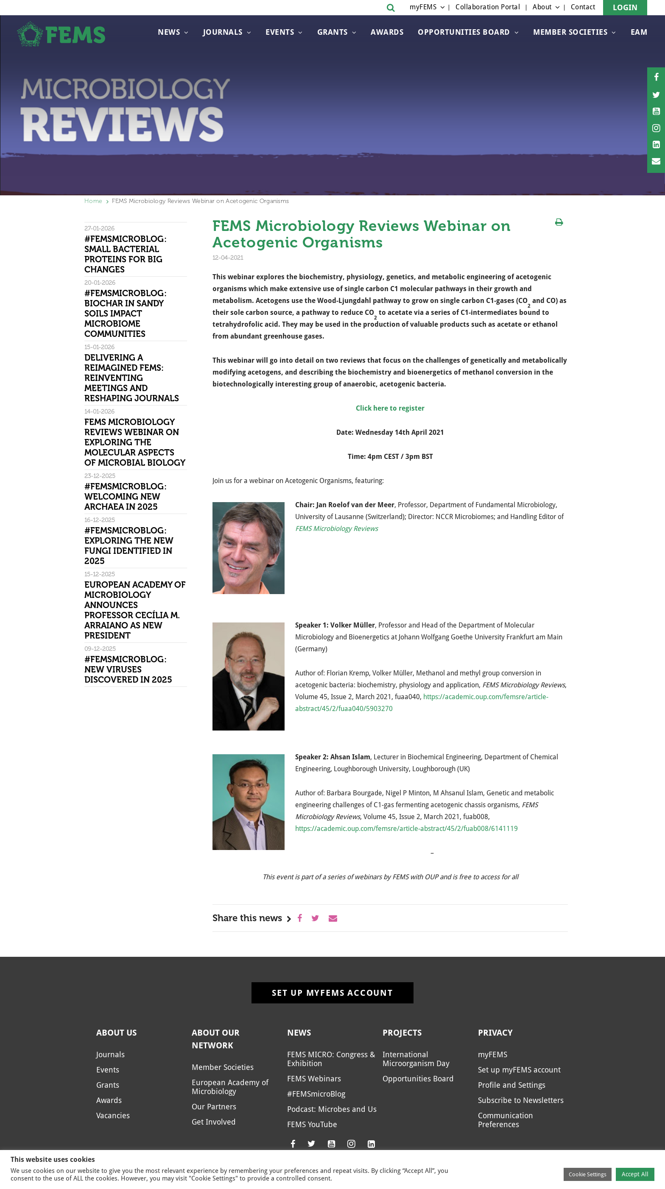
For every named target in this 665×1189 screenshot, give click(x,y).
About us (116, 1033)
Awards (387, 32)
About (542, 7)
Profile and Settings (511, 1085)
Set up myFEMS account (332, 993)
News (169, 32)
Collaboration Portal (487, 7)
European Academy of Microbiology (230, 1087)
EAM (639, 32)
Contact (583, 7)
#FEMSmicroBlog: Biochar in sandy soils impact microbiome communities (125, 313)
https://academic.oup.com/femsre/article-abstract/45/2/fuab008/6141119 (406, 829)
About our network (216, 1039)
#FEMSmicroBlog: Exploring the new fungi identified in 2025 (128, 545)
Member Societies (570, 32)
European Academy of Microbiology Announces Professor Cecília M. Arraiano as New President (135, 610)
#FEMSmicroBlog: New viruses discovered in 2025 (128, 669)
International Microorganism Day (416, 1059)
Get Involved (214, 1121)
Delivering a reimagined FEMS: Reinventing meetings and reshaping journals (131, 378)
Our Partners (214, 1106)
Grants (332, 32)
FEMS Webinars (314, 1078)
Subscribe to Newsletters (521, 1100)
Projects (402, 1033)
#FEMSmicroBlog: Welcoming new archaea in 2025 (125, 496)
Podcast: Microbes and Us (332, 1109)
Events (279, 32)
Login (625, 7)
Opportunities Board (464, 32)
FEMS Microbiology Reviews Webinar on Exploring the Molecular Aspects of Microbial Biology (134, 442)
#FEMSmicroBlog (316, 1093)
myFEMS (423, 7)
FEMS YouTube (312, 1124)
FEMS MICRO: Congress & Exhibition (331, 1059)
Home (93, 201)
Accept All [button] (635, 1174)
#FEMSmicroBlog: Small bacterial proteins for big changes (125, 254)
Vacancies (113, 1115)
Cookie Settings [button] (587, 1174)
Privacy (495, 1033)
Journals (223, 32)
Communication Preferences (505, 1120)
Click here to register (390, 408)
